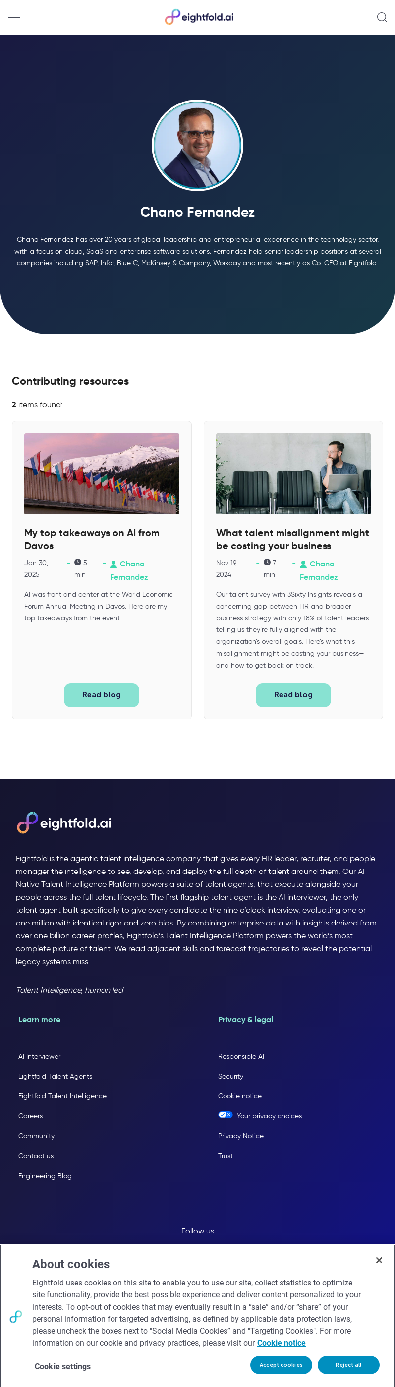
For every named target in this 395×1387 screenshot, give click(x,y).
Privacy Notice (241, 1135)
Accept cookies (281, 1370)
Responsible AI (241, 1056)
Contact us (36, 1155)
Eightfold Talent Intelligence (62, 1096)
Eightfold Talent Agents (55, 1076)
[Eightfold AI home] (63, 823)
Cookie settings (63, 1372)
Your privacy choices (269, 1116)
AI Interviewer (39, 1056)
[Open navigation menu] (14, 17)
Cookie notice (240, 1096)
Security (230, 1076)
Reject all (348, 1370)
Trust (225, 1155)
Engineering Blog (45, 1176)
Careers (30, 1116)
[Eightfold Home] (198, 23)
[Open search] (382, 17)
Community (36, 1135)
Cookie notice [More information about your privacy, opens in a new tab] (281, 1348)
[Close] (379, 1266)
